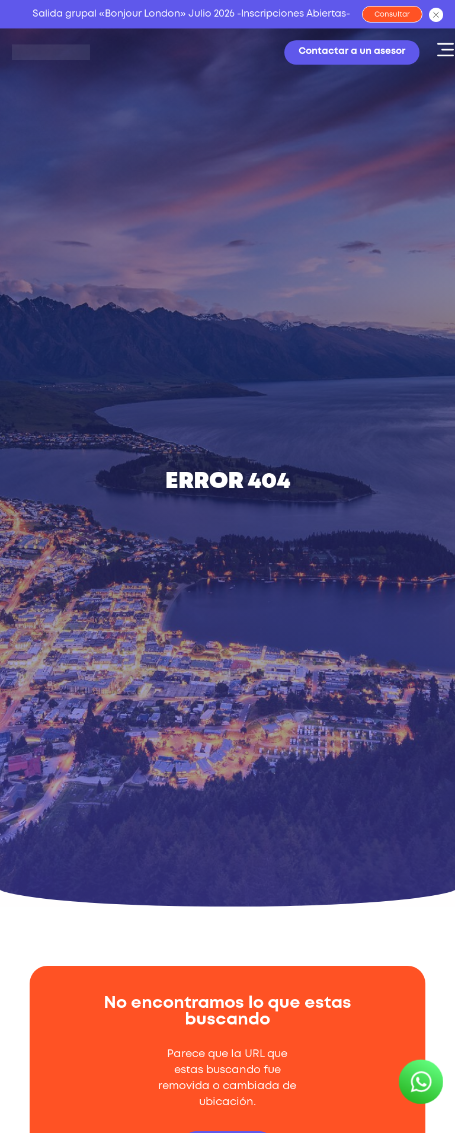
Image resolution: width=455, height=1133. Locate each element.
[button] (437, 50)
